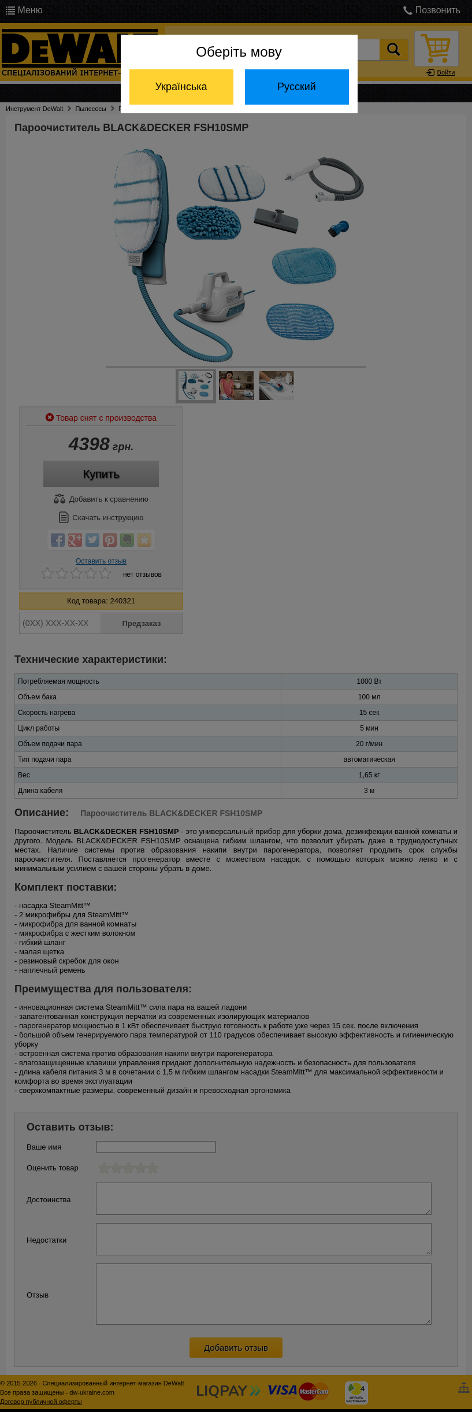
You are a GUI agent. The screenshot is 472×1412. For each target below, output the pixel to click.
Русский (296, 86)
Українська (181, 86)
